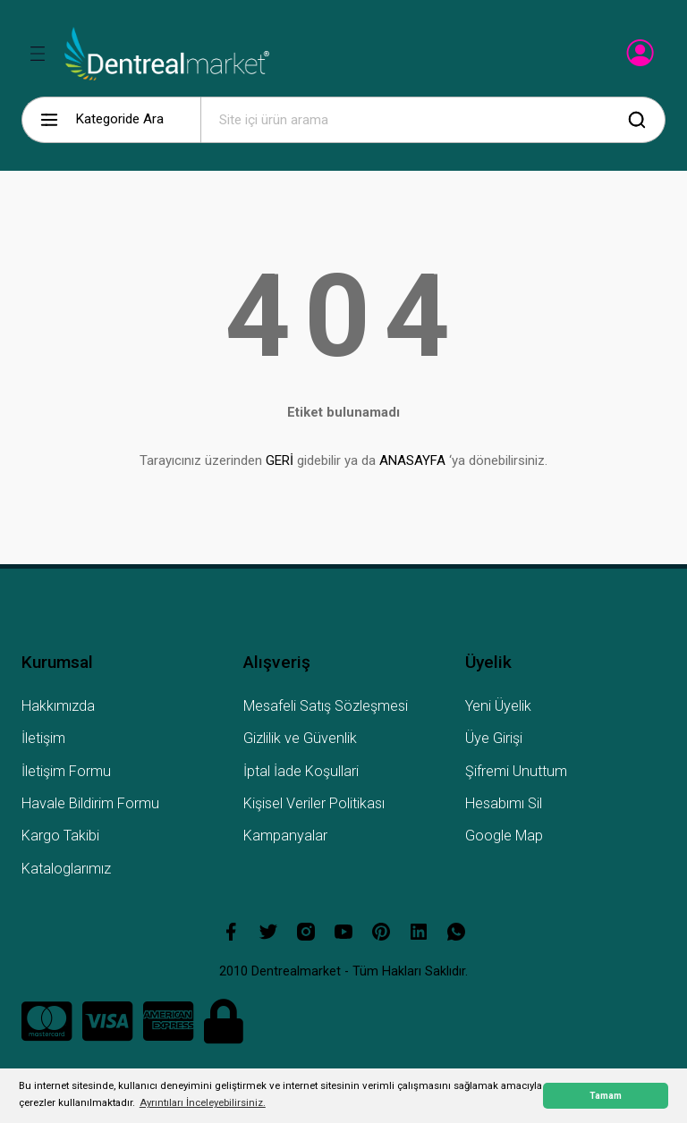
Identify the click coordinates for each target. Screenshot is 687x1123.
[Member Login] (642, 58)
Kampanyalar (285, 835)
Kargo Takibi (60, 835)
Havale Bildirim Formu (90, 803)
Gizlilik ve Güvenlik (300, 738)
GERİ (279, 460)
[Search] (433, 120)
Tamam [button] (605, 1096)
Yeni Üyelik (498, 705)
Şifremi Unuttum (516, 771)
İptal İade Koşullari (301, 771)
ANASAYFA (412, 460)
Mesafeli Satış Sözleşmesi (325, 705)
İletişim (43, 738)
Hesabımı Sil (503, 803)
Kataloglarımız (66, 868)
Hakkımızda (58, 705)
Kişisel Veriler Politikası (314, 803)
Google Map (504, 835)
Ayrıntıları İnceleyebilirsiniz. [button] (203, 1102)
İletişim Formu (66, 771)
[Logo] (166, 53)
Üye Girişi (493, 738)
